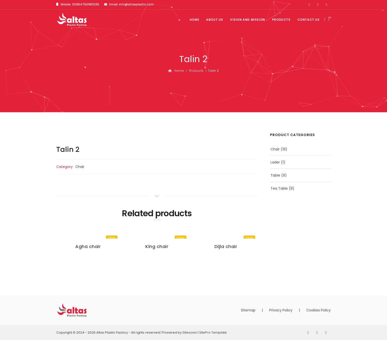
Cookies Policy (318, 310)
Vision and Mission (247, 20)
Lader (275, 162)
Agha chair (88, 246)
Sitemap (248, 310)
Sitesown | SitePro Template (204, 332)
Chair (79, 166)
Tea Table (279, 188)
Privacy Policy (280, 310)
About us (214, 20)
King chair (156, 246)
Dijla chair (225, 246)
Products (281, 20)
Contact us (308, 20)
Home (194, 20)
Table (275, 175)
